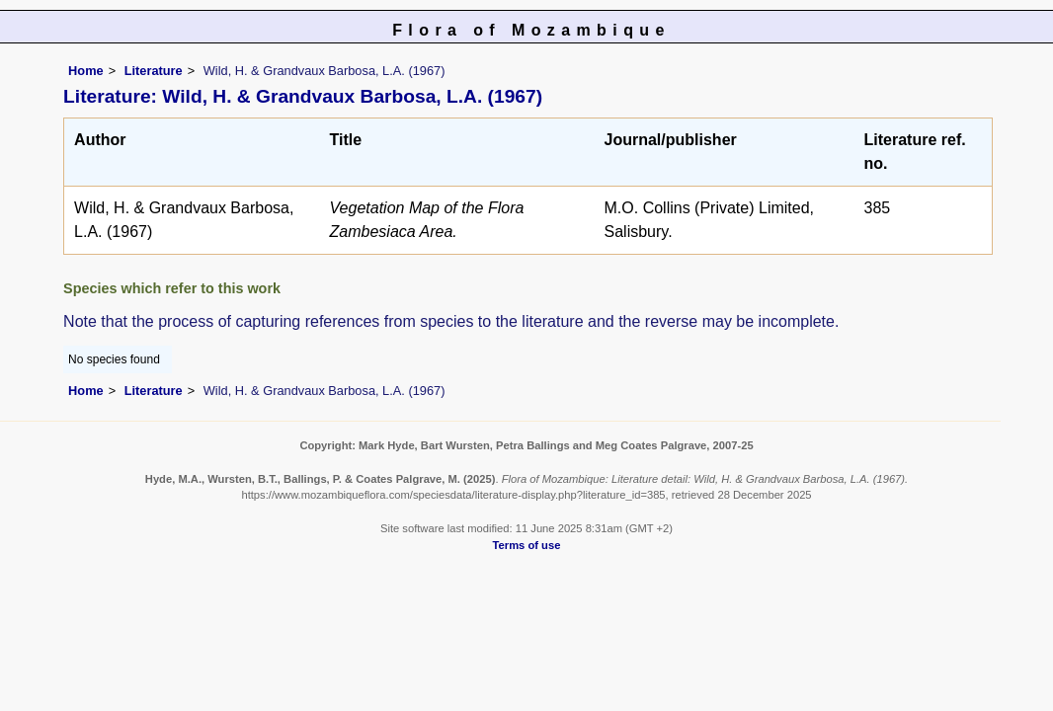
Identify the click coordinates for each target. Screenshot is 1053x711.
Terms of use (527, 545)
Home (86, 70)
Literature (153, 70)
